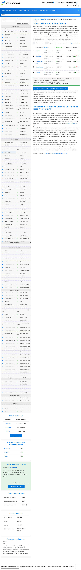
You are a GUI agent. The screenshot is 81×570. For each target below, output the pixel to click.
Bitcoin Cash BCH (9, 31)
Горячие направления (22, 23)
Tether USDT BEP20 (9, 57)
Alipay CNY (7, 88)
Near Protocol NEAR (9, 238)
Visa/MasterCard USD (10, 118)
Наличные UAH (8, 137)
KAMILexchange (13, 467)
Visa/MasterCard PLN (10, 360)
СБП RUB (7, 99)
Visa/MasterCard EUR (10, 327)
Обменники (22, 10)
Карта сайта (4, 566)
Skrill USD (7, 278)
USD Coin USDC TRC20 (10, 198)
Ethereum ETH (8, 34)
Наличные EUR (8, 134)
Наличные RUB (8, 131)
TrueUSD (7, 204)
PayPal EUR (7, 276)
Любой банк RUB (9, 93)
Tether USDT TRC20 (9, 54)
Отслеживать (62, 43)
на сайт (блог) (64, 153)
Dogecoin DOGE (8, 46)
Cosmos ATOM (8, 212)
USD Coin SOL (8, 201)
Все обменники (16, 436)
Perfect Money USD (9, 256)
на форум (57, 153)
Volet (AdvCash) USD (9, 85)
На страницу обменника (16, 486)
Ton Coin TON (8, 73)
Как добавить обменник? (40, 566)
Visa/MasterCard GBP (10, 337)
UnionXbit (8, 427)
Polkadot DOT (8, 232)
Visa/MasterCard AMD (10, 346)
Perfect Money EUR (9, 258)
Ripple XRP (7, 40)
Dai (5, 230)
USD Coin (7, 195)
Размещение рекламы (28, 566)
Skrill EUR (7, 281)
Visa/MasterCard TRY (10, 354)
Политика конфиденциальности (54, 566)
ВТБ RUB (7, 112)
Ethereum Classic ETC (10, 218)
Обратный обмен (75, 43)
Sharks (6, 456)
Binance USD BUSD (9, 221)
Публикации (44, 10)
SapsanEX (6, 452)
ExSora (8, 431)
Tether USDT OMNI (9, 215)
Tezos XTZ (7, 227)
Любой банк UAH (9, 96)
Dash (6, 49)
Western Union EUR (9, 400)
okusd (6, 408)
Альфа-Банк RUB (9, 105)
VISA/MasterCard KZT (10, 343)
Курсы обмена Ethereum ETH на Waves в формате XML (50, 88)
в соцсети (52, 153)
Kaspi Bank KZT (8, 115)
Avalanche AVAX (8, 235)
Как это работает (33, 10)
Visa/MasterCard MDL (10, 349)
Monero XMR (8, 43)
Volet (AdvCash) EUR (9, 287)
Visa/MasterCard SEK (10, 357)
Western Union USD (9, 397)
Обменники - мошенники (68, 566)
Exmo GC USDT (8, 245)
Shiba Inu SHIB (8, 209)
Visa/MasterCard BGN (10, 372)
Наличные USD (8, 128)
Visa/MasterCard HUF (10, 351)
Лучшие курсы (6, 10)
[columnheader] (34, 47)
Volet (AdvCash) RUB (9, 284)
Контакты (52, 10)
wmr (6, 405)
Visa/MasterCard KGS (10, 366)
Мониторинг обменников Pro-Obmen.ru (10, 567)
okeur (6, 411)
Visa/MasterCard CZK (10, 363)
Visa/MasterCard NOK (10, 369)
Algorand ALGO (8, 224)
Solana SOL (7, 70)
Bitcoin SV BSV (8, 145)
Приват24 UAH (8, 317)
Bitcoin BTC (7, 28)
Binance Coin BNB (9, 207)
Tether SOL (7, 192)
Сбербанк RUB (8, 102)
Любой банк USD (9, 90)
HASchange (7, 448)
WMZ (6, 76)
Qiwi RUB (7, 253)
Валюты (15, 10)
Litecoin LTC (7, 37)
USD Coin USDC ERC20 (10, 181)
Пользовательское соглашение (15, 566)
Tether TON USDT (9, 60)
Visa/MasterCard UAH (10, 125)
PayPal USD (7, 82)
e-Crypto (8, 423)
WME (6, 250)
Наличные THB (8, 392)
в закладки (46, 153)
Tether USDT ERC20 (9, 51)
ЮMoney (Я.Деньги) (9, 79)
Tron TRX (7, 63)
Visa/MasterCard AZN (10, 374)
